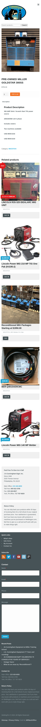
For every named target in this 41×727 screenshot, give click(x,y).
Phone (4, 591)
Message (5, 602)
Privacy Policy (14, 720)
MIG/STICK (13, 149)
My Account (8, 543)
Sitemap (5, 720)
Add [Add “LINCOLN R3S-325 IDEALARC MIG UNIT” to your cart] (5, 215)
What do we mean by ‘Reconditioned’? (18, 664)
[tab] (6, 101)
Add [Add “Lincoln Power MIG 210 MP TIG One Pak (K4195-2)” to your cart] (5, 277)
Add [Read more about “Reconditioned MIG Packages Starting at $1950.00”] (5, 338)
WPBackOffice (31, 720)
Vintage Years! (9, 662)
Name (4, 568)
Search (24, 25)
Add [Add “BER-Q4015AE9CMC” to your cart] (5, 397)
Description (6, 102)
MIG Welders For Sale (17, 332)
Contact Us (8, 546)
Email (4, 579)
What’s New (8, 538)
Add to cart (15, 94)
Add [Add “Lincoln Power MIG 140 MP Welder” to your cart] (5, 455)
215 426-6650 (14, 674)
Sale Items (7, 541)
